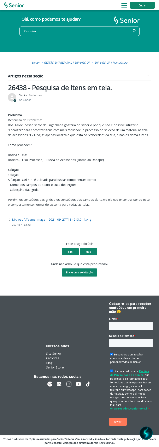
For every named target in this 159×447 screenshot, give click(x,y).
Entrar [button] (143, 5)
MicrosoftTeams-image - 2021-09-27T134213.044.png (51, 219)
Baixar (28, 224)
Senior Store (55, 367)
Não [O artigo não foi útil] (88, 252)
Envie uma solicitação (79, 272)
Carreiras (52, 358)
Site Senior (53, 353)
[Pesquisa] (79, 31)
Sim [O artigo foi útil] (70, 252)
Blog (49, 363)
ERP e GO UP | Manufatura (110, 62)
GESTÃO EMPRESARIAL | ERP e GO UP (67, 62)
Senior (36, 62)
